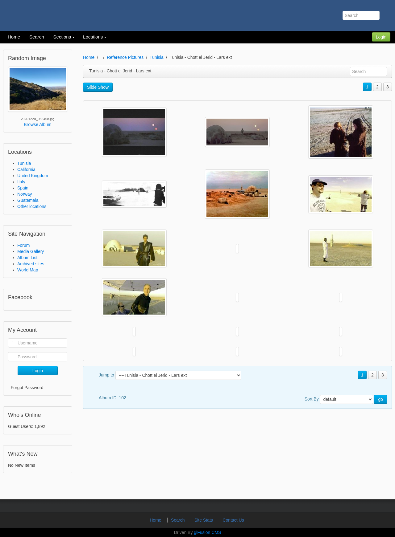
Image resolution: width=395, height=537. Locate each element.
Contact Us (233, 520)
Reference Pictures (125, 57)
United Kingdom (32, 175)
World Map (27, 269)
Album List (27, 257)
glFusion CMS (207, 532)
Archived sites (30, 263)
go (380, 399)
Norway (24, 194)
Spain (22, 187)
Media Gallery (30, 251)
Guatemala (27, 200)
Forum (23, 245)
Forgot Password (27, 387)
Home (88, 57)
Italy (21, 181)
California (26, 169)
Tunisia (24, 163)
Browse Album (37, 124)
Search (178, 520)
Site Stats (204, 520)
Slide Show (98, 87)
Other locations (31, 206)
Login (381, 37)
